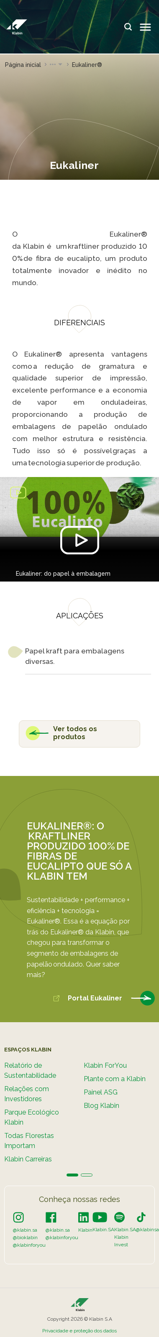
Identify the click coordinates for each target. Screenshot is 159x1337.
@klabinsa (147, 1229)
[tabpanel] (40, 1108)
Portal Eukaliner (104, 998)
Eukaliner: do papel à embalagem (63, 573)
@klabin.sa (25, 1230)
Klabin (85, 1230)
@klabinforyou (29, 1245)
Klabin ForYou (105, 1065)
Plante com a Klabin (115, 1078)
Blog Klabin (101, 1105)
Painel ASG (101, 1092)
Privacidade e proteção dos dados (79, 1331)
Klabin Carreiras (28, 1159)
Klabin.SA (103, 1229)
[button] (56, 65)
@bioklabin (25, 1237)
